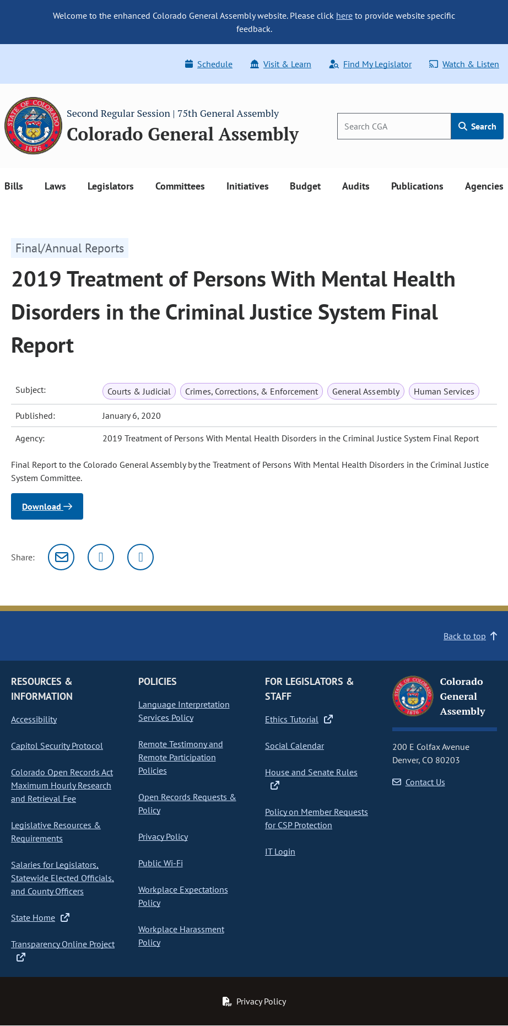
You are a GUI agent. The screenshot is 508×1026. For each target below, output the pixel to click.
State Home (40, 917)
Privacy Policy (163, 836)
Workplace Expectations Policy (183, 896)
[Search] (394, 126)
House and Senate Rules (311, 778)
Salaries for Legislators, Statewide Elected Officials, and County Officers (62, 878)
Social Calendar (294, 745)
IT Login (280, 851)
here (344, 15)
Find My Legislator (370, 63)
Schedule (209, 63)
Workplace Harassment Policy (181, 936)
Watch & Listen (464, 63)
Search (477, 126)
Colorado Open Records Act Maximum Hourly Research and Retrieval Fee (62, 785)
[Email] (61, 557)
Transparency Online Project (63, 950)
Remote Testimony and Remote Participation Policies (180, 757)
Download (47, 506)
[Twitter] (101, 557)
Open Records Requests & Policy (187, 803)
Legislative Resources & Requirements (56, 831)
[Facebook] (140, 557)
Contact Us (418, 782)
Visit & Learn (280, 63)
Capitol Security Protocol (57, 745)
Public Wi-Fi (160, 862)
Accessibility (34, 719)
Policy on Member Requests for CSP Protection (316, 818)
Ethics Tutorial (299, 719)
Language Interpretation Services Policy (184, 711)
